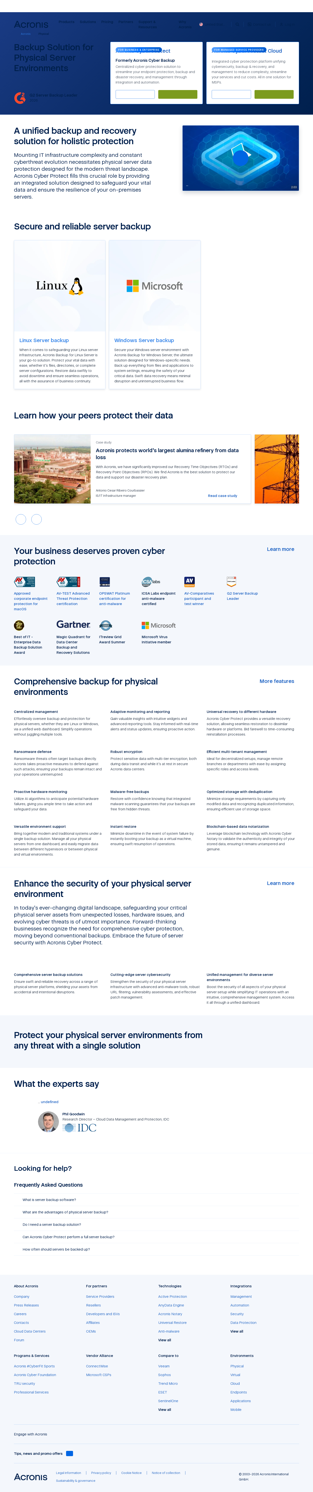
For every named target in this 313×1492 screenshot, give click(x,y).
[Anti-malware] (169, 1331)
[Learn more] (283, 548)
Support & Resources (148, 24)
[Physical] (237, 1366)
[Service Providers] (100, 1296)
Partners (125, 21)
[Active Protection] (172, 1296)
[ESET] (162, 1392)
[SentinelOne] (168, 1400)
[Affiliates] (93, 1322)
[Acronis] (23, 34)
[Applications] (240, 1400)
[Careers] (20, 1313)
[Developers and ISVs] (103, 1313)
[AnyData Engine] (171, 1305)
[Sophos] (164, 1374)
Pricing (107, 21)
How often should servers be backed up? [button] (53, 1249)
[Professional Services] (31, 1392)
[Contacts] (21, 1322)
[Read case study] (225, 495)
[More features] (279, 680)
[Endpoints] (238, 1392)
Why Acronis (185, 24)
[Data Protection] (243, 1322)
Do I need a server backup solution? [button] (49, 1224)
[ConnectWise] (97, 1366)
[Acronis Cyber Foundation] (35, 1374)
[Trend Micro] (168, 1383)
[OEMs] (91, 1331)
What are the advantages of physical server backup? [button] (62, 1212)
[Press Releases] (26, 1305)
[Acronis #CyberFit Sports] (34, 1366)
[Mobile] (235, 1409)
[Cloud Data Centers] (30, 1331)
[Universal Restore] (172, 1322)
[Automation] (239, 1305)
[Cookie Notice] (131, 1472)
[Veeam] (164, 1366)
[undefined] (49, 1101)
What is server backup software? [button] (46, 1199)
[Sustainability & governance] (75, 1480)
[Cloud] (235, 1383)
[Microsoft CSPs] (98, 1374)
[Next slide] (36, 519)
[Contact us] (259, 27)
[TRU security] (24, 1383)
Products (67, 21)
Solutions (88, 21)
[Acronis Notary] (170, 1313)
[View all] (167, 1340)
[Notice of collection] (166, 1472)
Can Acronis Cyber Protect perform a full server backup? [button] (66, 1236)
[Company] (21, 1296)
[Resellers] (93, 1305)
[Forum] (19, 1340)
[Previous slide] (21, 519)
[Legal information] (68, 1472)
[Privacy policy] (101, 1472)
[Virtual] (235, 1374)
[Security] (237, 1313)
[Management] (241, 1296)
